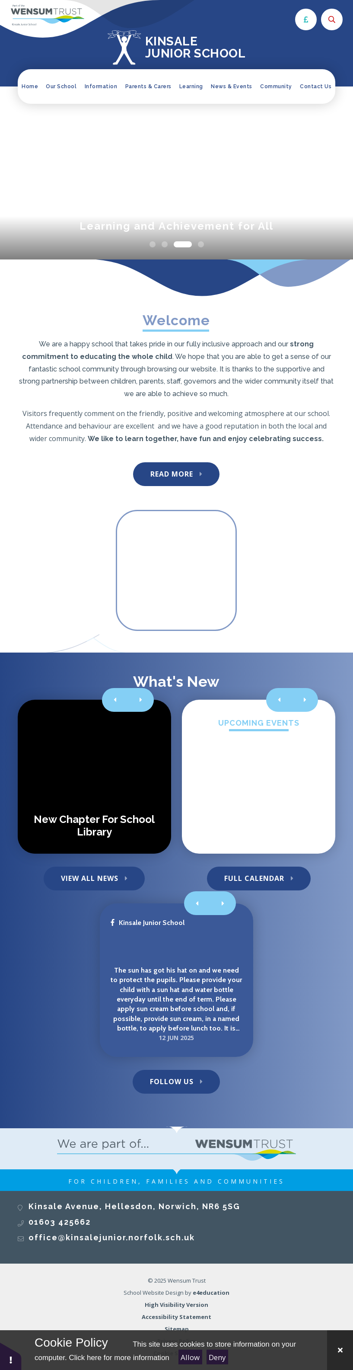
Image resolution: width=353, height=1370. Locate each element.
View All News (89, 878)
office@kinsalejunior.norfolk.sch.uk (112, 1237)
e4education (211, 1292)
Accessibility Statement (176, 1317)
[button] (11, 1356)
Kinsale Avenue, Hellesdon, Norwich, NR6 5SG (134, 1206)
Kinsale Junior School (147, 923)
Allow (190, 1357)
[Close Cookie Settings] (340, 1350)
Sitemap (177, 1329)
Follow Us (172, 1081)
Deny (217, 1357)
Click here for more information (119, 1358)
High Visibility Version (176, 1305)
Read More (171, 474)
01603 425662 (60, 1221)
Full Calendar (254, 878)
